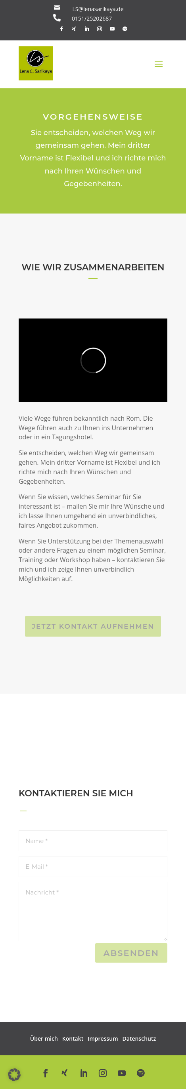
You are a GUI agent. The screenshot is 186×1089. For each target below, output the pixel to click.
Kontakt (73, 1038)
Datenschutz (139, 1038)
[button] (14, 1074)
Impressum (103, 1038)
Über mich (44, 1038)
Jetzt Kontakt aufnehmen (93, 626)
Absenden (131, 953)
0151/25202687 (92, 18)
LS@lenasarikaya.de (98, 9)
